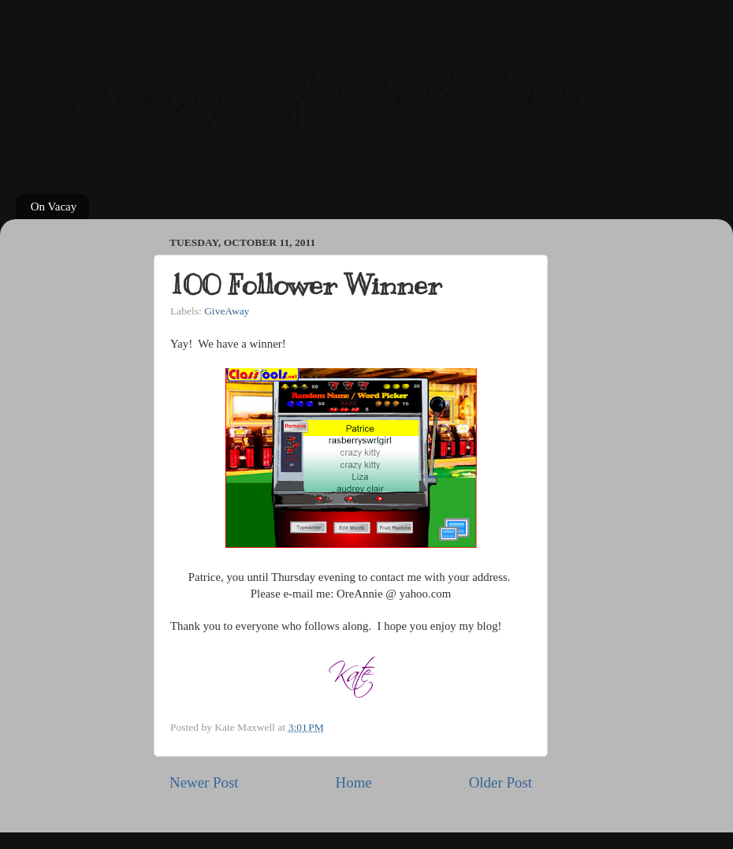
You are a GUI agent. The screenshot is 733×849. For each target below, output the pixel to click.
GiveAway (226, 311)
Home (354, 782)
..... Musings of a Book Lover (298, 99)
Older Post (500, 782)
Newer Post (204, 782)
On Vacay (53, 206)
